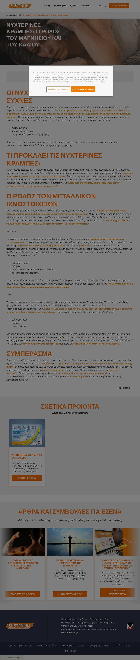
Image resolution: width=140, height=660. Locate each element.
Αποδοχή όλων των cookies (83, 89)
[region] (71, 81)
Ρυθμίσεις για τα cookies (58, 89)
